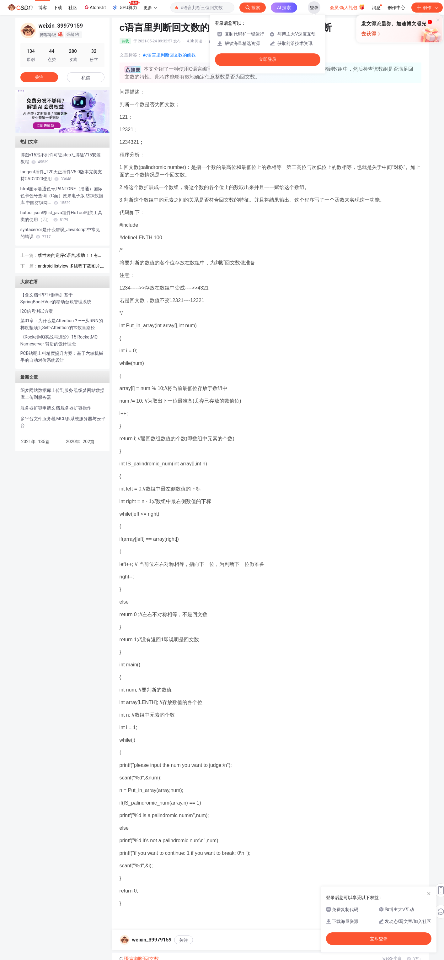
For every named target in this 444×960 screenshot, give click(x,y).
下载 (57, 7)
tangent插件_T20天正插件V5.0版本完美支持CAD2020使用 (61, 175)
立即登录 (267, 59)
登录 (314, 7)
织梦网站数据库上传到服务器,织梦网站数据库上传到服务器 (62, 394)
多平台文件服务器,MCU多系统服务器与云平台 (62, 422)
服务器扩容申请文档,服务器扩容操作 (56, 407)
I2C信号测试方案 (36, 311)
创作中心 (396, 7)
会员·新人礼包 (347, 7)
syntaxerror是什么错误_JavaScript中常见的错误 (60, 233)
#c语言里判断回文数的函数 (169, 54)
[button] (57, 128)
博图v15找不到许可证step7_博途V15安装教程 (60, 158)
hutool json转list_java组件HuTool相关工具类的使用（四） (61, 216)
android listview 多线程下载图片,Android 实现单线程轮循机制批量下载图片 (71, 266)
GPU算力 (125, 6)
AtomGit (94, 7)
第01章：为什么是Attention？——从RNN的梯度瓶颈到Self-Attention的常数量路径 (61, 324)
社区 (72, 7)
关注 (183, 940)
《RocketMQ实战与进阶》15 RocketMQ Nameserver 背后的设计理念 (59, 340)
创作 (427, 7)
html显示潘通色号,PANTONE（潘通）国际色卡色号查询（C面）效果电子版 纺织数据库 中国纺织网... (62, 195)
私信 (85, 77)
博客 (42, 7)
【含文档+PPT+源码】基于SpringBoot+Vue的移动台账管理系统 (56, 298)
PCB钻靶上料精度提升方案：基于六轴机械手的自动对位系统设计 (62, 357)
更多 (150, 7)
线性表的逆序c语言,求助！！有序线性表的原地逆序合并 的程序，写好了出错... (70, 256)
